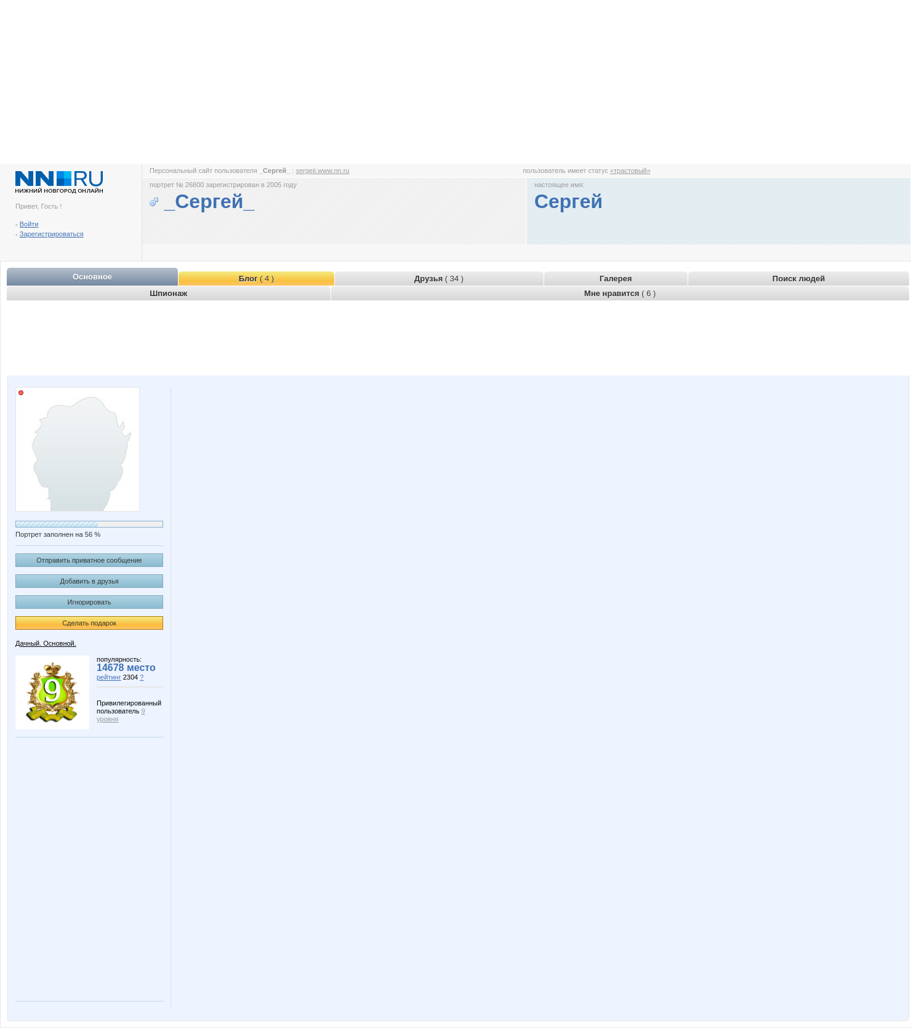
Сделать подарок (89, 623)
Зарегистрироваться (52, 234)
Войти (29, 224)
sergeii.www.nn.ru (323, 170)
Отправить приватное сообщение (89, 560)
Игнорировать (89, 602)
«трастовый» (630, 170)
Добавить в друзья (89, 581)
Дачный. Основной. (45, 643)
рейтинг (109, 677)
